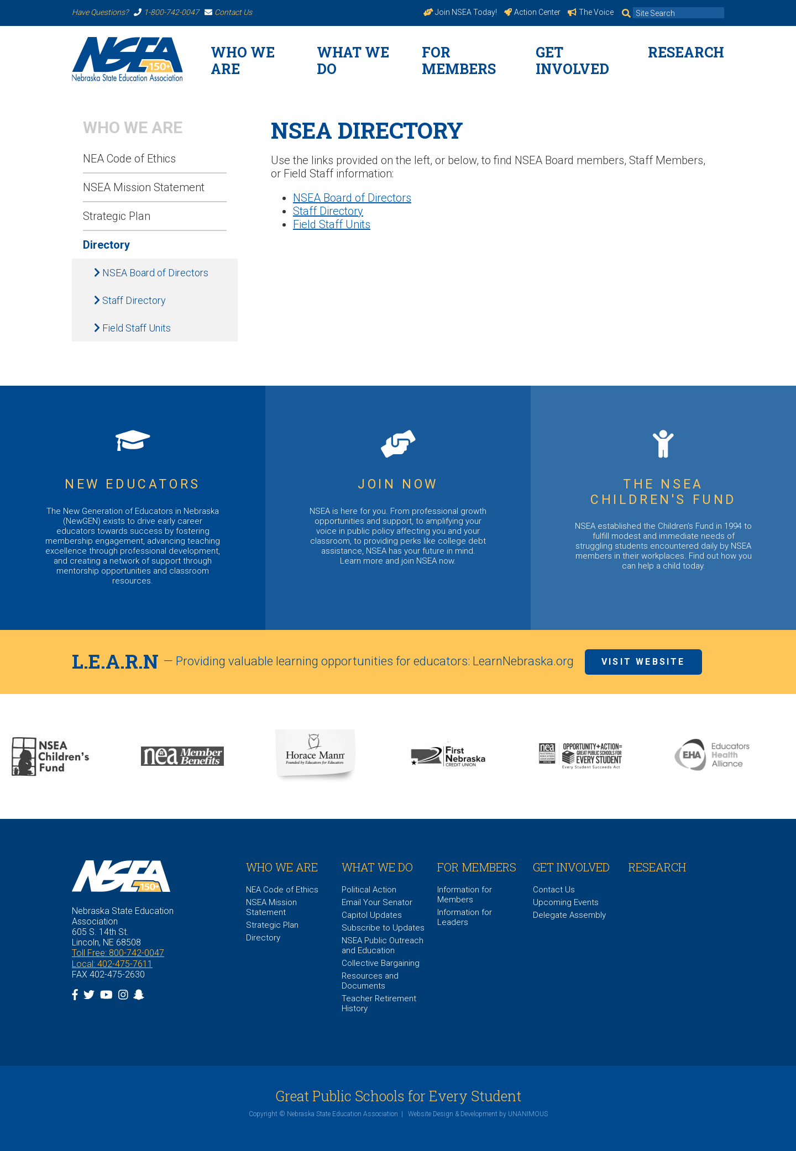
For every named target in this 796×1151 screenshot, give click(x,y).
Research (686, 52)
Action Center (532, 12)
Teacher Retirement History (379, 1003)
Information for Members (464, 895)
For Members (459, 60)
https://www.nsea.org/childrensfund (663, 508)
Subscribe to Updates (383, 928)
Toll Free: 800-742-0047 (118, 953)
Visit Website (643, 661)
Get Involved (572, 60)
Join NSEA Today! (460, 12)
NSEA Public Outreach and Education (382, 945)
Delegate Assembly (569, 915)
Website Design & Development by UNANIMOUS (478, 1114)
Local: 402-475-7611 (112, 964)
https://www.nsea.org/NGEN (132, 508)
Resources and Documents (370, 981)
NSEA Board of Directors (151, 272)
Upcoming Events (566, 902)
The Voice (591, 12)
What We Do (353, 60)
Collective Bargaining (381, 963)
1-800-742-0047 (166, 12)
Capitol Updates (372, 915)
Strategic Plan (116, 216)
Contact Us (228, 12)
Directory (106, 244)
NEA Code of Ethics (129, 158)
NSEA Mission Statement (144, 187)
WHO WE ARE (243, 60)
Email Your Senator (377, 902)
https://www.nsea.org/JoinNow (398, 508)
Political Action (369, 890)
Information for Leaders (464, 917)
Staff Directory (130, 300)
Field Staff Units (132, 328)
